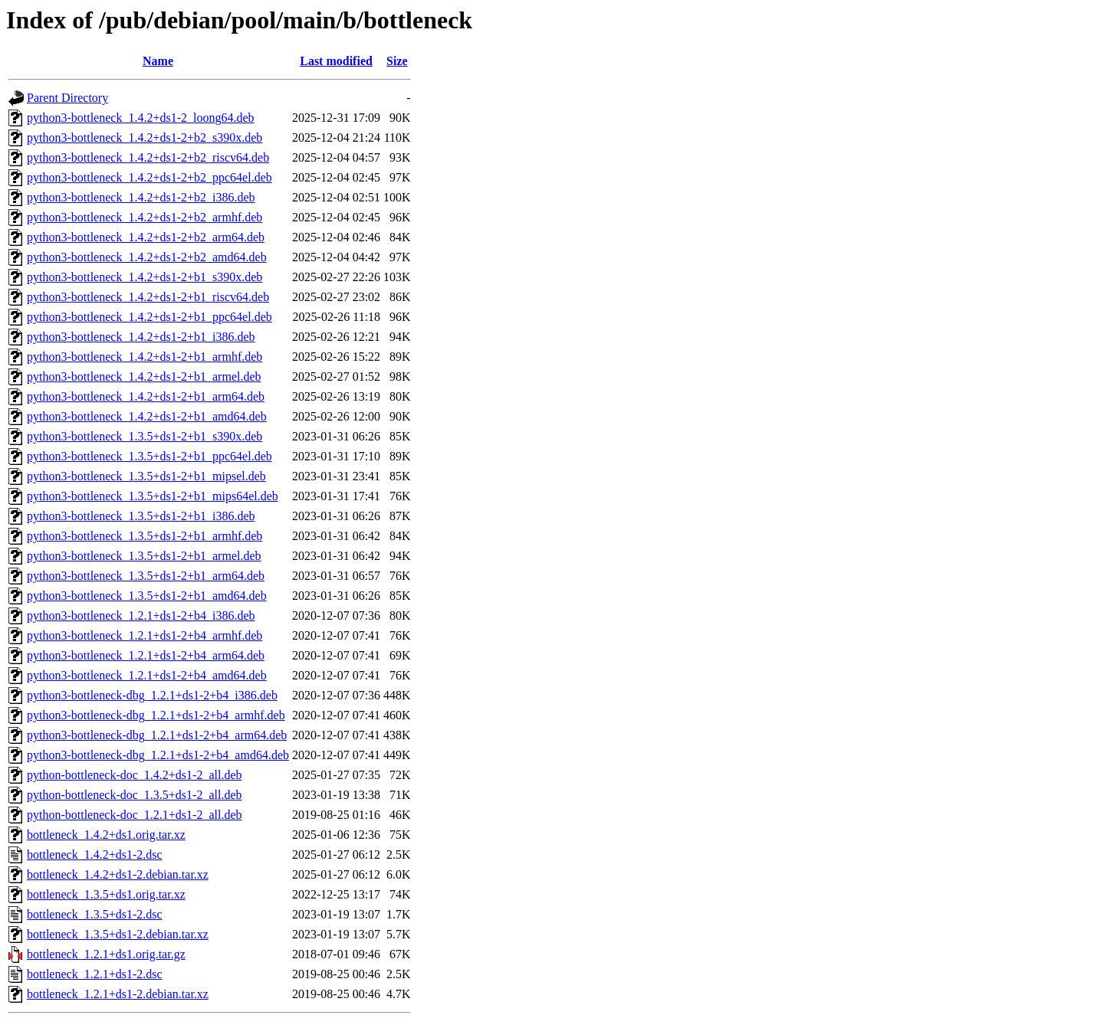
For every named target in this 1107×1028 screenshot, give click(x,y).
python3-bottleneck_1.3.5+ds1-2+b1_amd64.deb (147, 595)
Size (397, 60)
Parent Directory (67, 97)
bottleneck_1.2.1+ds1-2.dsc (95, 974)
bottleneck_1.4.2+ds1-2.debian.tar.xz (118, 874)
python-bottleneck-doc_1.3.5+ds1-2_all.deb (134, 794)
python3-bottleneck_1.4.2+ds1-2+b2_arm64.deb (145, 237)
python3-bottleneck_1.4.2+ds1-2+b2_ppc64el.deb (149, 177)
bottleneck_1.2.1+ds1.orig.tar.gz (106, 954)
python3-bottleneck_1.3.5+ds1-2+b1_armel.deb (144, 555)
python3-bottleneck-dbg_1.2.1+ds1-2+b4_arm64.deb (157, 735)
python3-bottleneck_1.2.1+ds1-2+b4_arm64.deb (145, 655)
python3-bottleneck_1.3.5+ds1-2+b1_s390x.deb (144, 436)
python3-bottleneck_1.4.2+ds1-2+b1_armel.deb (144, 376)
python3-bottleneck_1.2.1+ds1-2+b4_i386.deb (141, 615)
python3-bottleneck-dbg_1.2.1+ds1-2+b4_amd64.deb (158, 754)
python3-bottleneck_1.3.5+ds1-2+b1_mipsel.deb (146, 476)
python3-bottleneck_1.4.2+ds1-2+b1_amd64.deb (147, 416)
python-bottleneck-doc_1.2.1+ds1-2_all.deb (134, 814)
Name (158, 60)
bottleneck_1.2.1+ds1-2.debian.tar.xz (118, 993)
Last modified (336, 60)
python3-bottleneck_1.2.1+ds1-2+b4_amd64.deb (147, 675)
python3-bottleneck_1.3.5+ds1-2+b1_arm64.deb (145, 575)
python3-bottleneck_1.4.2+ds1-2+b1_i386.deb (141, 336)
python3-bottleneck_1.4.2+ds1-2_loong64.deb (141, 117)
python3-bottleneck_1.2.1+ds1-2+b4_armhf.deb (144, 635)
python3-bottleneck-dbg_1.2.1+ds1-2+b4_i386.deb (152, 695)
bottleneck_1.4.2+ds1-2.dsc (95, 854)
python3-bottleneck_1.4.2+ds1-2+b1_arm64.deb (145, 396)
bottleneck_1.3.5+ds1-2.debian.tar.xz (118, 934)
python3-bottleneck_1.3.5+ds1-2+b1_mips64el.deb (152, 496)
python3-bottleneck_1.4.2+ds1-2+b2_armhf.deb (144, 217)
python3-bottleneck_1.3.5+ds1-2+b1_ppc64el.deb (149, 456)
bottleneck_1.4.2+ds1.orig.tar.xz (106, 834)
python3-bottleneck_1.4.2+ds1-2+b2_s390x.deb (144, 137)
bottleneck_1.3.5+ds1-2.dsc (95, 914)
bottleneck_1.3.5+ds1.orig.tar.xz (106, 894)
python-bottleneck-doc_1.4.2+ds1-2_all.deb (134, 774)
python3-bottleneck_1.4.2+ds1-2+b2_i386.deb (141, 197)
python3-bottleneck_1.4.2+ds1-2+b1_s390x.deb (144, 276)
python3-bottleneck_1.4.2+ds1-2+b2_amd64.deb (147, 257)
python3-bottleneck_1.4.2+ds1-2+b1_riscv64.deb (148, 296)
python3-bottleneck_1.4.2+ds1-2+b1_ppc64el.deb (149, 316)
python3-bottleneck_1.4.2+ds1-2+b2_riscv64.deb (148, 157)
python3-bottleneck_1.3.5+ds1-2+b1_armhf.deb (144, 535)
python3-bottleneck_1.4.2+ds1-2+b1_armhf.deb (144, 356)
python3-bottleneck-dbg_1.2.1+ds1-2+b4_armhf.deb (156, 715)
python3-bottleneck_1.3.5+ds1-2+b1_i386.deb (141, 515)
